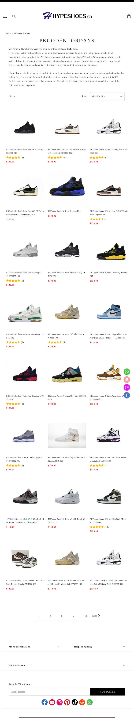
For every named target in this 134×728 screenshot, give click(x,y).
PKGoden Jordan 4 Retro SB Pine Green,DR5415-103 (25, 336)
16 (86, 616)
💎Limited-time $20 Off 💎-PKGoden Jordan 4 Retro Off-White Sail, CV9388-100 (66, 582)
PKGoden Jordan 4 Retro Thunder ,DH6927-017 (109, 274)
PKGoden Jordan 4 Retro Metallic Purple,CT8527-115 (66, 521)
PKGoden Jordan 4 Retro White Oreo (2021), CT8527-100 (24, 274)
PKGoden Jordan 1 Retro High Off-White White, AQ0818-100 (67, 459)
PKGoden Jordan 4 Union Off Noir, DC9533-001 (67, 398)
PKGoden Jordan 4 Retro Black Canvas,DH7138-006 (66, 274)
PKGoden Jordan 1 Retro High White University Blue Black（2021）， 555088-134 (108, 336)
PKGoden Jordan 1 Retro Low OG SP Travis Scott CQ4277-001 (109, 213)
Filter (12, 96)
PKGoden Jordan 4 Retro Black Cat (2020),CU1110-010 (24, 151)
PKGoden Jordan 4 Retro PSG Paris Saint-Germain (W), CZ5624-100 (108, 459)
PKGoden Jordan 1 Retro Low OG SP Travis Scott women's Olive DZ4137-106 (25, 213)
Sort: (84, 96)
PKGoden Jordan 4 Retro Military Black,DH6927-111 (109, 151)
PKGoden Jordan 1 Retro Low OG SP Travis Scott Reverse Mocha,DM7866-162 (25, 582)
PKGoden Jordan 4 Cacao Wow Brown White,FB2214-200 (109, 398)
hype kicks (66, 49)
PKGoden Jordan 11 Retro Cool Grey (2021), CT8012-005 (24, 459)
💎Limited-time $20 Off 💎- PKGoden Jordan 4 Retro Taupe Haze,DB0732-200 (25, 521)
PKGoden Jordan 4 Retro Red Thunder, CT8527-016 (25, 398)
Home (8, 33)
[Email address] (49, 692)
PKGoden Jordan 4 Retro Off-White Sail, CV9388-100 (66, 336)
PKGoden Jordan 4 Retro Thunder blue (64, 211)
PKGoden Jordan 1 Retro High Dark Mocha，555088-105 (108, 521)
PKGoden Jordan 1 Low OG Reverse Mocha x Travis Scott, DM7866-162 (67, 151)
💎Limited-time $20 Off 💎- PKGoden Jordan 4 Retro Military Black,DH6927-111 (109, 582)
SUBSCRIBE (107, 691)
